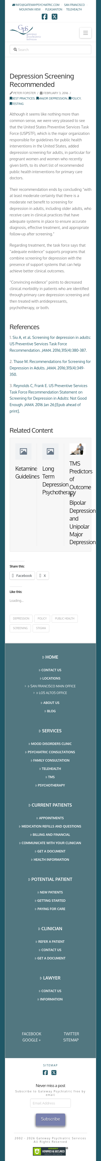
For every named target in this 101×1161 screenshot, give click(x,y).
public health (65, 618)
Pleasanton (53, 9)
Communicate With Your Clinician (50, 843)
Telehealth (50, 769)
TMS (50, 777)
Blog (50, 711)
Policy (75, 98)
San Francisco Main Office (51, 686)
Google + (31, 1040)
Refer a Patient (50, 942)
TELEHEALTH (74, 9)
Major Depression (51, 98)
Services (50, 731)
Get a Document (50, 851)
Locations (50, 678)
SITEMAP (71, 1040)
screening (20, 628)
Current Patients (50, 805)
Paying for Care (50, 909)
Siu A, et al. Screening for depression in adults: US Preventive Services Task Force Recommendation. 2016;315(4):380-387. (50, 344)
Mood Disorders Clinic (50, 744)
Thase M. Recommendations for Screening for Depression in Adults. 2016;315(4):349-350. (50, 368)
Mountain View (30, 9)
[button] (85, 33)
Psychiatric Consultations (50, 752)
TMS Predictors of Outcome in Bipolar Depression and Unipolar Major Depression (82, 503)
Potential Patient (50, 879)
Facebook (31, 1034)
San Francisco (74, 4)
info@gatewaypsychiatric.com (35, 4)
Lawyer (50, 978)
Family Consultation (50, 760)
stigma (41, 628)
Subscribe (50, 1119)
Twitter (71, 1034)
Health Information (50, 860)
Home (50, 657)
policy (42, 618)
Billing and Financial (50, 835)
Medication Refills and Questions (50, 826)
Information (49, 999)
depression (21, 618)
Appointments (50, 818)
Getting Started (50, 901)
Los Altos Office (51, 693)
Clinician (50, 929)
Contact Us (50, 670)
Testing (17, 104)
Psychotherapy (50, 785)
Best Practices (22, 98)
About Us (50, 703)
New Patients (50, 892)
